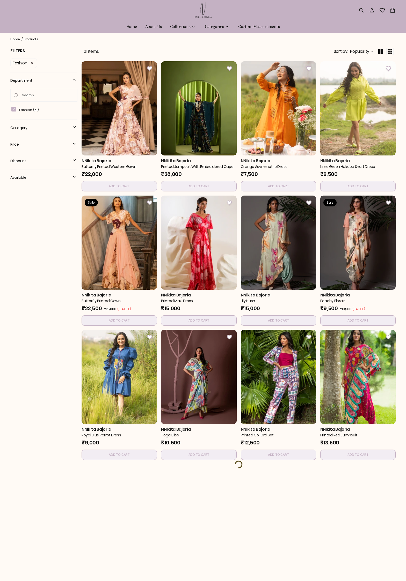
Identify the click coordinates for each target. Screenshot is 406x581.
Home (15, 39)
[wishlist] (382, 10)
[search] (361, 10)
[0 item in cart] (392, 10)
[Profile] (372, 10)
